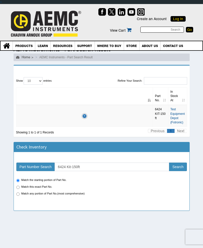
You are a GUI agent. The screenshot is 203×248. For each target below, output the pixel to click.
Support (84, 46)
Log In (178, 19)
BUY (174, 110)
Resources (62, 46)
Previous (158, 131)
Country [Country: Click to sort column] (137, 100)
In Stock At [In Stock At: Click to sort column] (92, 100)
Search (177, 167)
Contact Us (173, 46)
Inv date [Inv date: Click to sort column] (71, 98)
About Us (150, 46)
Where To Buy (109, 46)
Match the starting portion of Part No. (41, 180)
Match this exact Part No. (34, 187)
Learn (43, 46)
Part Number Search (36, 167)
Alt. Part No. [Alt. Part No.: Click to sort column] (38, 96)
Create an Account (152, 19)
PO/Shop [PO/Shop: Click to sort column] (173, 100)
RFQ (158, 110)
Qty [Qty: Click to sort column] (55, 100)
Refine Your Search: (152, 81)
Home (23, 57)
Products (24, 46)
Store (131, 46)
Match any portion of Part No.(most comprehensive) (50, 194)
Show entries (34, 81)
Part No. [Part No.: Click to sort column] (21, 98)
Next (180, 131)
